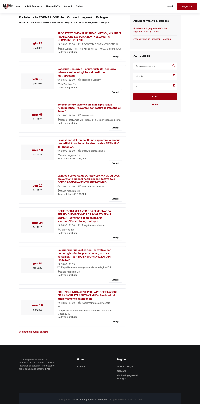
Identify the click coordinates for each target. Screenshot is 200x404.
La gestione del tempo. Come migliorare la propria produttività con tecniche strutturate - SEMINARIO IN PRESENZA (89, 143)
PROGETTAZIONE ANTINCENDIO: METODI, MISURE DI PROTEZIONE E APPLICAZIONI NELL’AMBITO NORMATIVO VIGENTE (89, 37)
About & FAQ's (53, 6)
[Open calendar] (173, 75)
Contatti (68, 6)
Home (17, 6)
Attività (81, 366)
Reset (155, 104)
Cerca (155, 96)
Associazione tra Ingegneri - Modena (152, 39)
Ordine (79, 6)
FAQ (47, 369)
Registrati (187, 6)
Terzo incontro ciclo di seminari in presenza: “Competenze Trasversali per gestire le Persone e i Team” (89, 108)
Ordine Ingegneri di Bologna (92, 399)
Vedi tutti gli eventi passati (33, 332)
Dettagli (115, 57)
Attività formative (33, 6)
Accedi (170, 6)
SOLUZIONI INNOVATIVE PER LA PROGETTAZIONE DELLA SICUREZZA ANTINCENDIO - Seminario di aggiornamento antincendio (88, 295)
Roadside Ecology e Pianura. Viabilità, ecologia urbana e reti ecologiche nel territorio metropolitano (87, 72)
